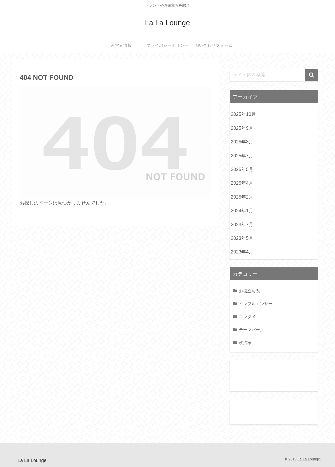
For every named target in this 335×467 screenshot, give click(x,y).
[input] (274, 75)
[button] (311, 75)
